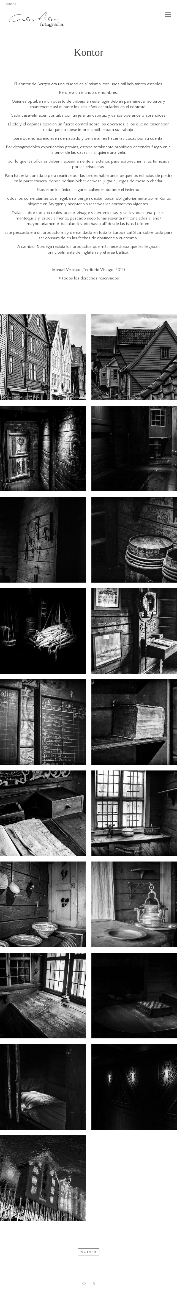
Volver (88, 1252)
